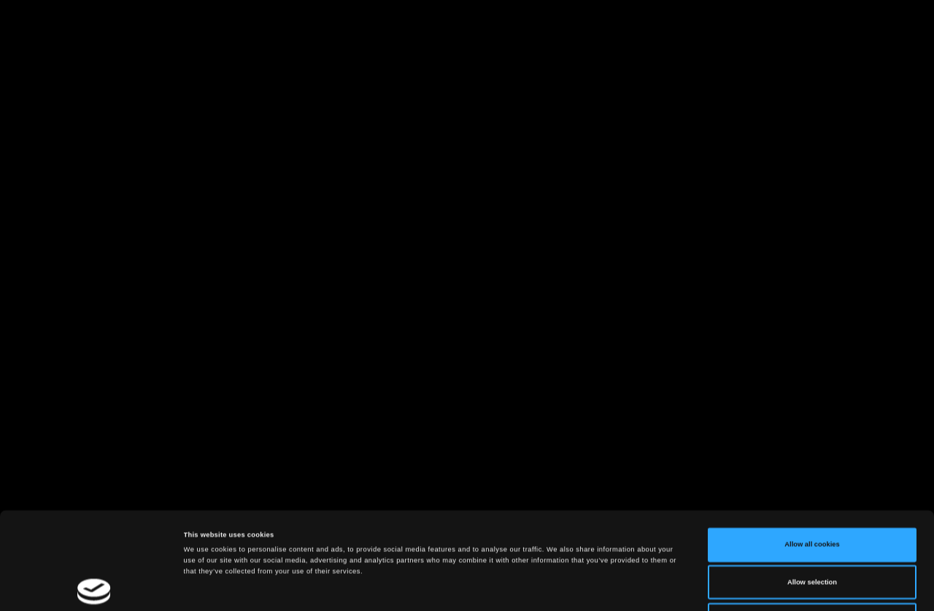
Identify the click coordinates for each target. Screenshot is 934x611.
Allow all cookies (811, 456)
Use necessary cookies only (812, 531)
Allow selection (812, 494)
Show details (605, 587)
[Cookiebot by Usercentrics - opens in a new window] (94, 587)
